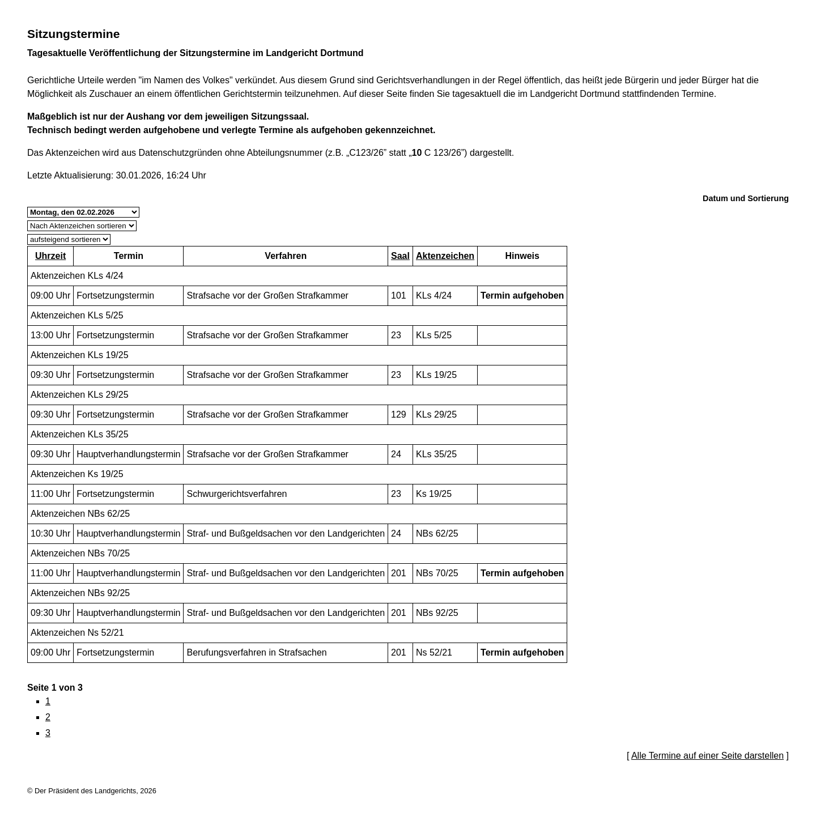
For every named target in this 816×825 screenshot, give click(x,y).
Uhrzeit (50, 256)
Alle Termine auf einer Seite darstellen (707, 755)
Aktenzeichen (445, 256)
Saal (400, 256)
